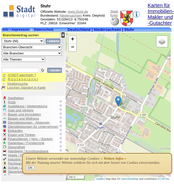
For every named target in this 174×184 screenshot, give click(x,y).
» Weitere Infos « (113, 158)
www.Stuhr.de (78, 12)
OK (30, 168)
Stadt (114, 11)
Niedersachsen (71, 15)
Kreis (114, 15)
